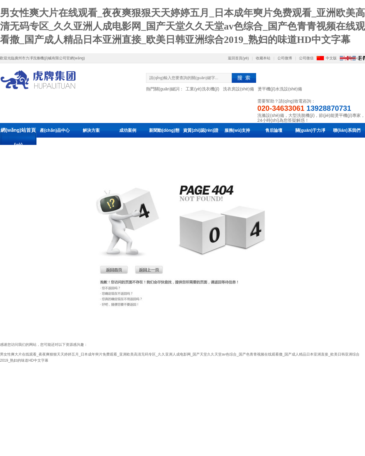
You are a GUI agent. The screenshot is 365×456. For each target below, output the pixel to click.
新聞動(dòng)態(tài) (164, 137)
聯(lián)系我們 (346, 130)
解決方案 (91, 130)
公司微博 (284, 58)
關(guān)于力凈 (310, 130)
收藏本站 (263, 58)
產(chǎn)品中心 (55, 130)
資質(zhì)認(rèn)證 (200, 130)
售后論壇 (273, 130)
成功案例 (127, 130)
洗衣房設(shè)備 (238, 88)
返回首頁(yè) (238, 58)
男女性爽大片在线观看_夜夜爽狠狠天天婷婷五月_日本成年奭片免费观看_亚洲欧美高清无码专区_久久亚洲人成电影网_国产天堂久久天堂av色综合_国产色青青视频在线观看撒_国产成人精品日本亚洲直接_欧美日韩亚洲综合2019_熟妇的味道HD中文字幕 (182, 26)
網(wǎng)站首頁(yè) (18, 137)
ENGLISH (357, 58)
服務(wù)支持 (237, 130)
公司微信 (306, 58)
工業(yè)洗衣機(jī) (202, 88)
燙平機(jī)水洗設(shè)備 (280, 88)
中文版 (331, 58)
